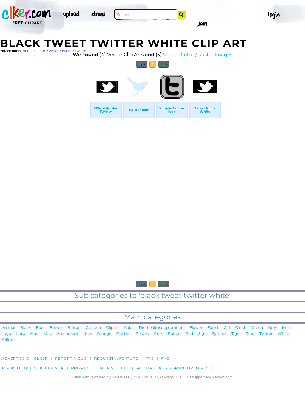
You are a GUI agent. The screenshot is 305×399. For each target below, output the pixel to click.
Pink (158, 334)
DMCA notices (113, 368)
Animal (8, 328)
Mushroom (67, 334)
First (141, 64)
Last (163, 64)
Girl (227, 328)
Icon (286, 328)
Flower (195, 328)
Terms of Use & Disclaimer (32, 368)
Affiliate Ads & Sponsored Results (177, 368)
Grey (272, 328)
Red (189, 334)
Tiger (236, 334)
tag (150, 358)
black (40, 51)
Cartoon (93, 328)
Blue (40, 328)
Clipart (112, 328)
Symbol (219, 334)
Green (257, 328)
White (283, 334)
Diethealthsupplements (162, 328)
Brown (56, 328)
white (53, 51)
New (87, 334)
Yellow (7, 340)
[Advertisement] (44, 160)
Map (48, 334)
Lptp (20, 334)
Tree (250, 334)
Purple (174, 334)
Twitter (266, 334)
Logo (6, 334)
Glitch (240, 328)
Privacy (80, 368)
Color (129, 328)
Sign (202, 334)
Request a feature (116, 358)
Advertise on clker (24, 358)
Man (34, 334)
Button (74, 328)
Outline (123, 334)
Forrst (212, 328)
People (142, 334)
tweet (66, 51)
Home (27, 51)
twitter (80, 51)
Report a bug (71, 358)
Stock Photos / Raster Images (198, 55)
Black (25, 328)
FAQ (165, 358)
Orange (104, 334)
